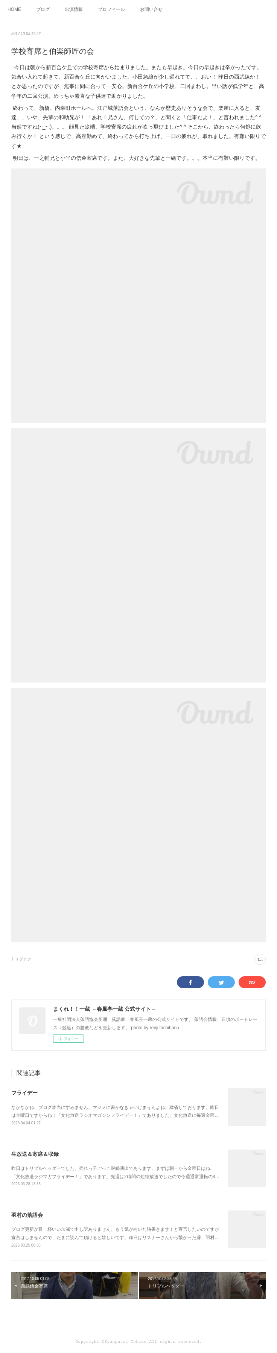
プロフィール (111, 9)
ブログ (43, 9)
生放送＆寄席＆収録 (35, 1154)
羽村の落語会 (27, 1215)
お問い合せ (151, 9)
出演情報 (74, 9)
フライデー (24, 1093)
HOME (14, 9)
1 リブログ (21, 959)
